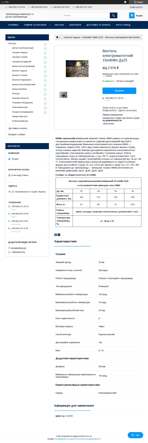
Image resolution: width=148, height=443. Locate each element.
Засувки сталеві (19, 57)
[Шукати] (113, 15)
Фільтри (16, 93)
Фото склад (123, 25)
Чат (135, 435)
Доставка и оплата (17, 128)
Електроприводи (20, 121)
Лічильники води (20, 107)
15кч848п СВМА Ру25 (92, 37)
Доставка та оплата (98, 25)
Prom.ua (88, 436)
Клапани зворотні (20, 98)
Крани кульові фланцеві (23, 66)
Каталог (12, 43)
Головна (13, 25)
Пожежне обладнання (22, 102)
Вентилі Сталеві (19, 75)
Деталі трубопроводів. (23, 48)
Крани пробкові (19, 89)
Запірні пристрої (20, 116)
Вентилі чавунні (72, 37)
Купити (119, 90)
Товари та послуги (35, 25)
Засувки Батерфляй (21, 61)
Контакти (75, 25)
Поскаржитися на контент (65, 439)
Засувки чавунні (19, 52)
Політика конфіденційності (89, 439)
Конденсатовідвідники (22, 112)
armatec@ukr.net (18, 248)
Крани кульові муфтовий (23, 84)
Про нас (59, 25)
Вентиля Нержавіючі (21, 80)
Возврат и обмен (16, 134)
